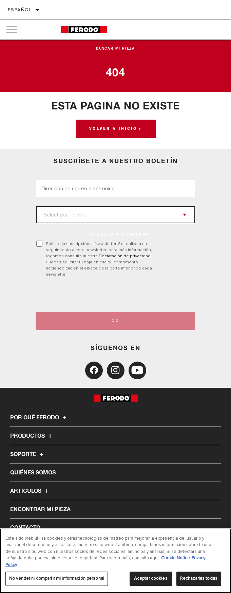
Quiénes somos (33, 472)
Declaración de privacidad (125, 256)
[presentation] (93, 294)
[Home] (84, 29)
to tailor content (119, 235)
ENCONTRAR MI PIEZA (40, 509)
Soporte (27, 454)
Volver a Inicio (113, 128)
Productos (32, 436)
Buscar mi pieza (115, 48)
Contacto (25, 527)
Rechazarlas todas (198, 578)
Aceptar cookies (151, 578)
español (20, 10)
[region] (115, 560)
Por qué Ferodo (39, 417)
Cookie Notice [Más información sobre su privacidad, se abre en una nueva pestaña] (175, 558)
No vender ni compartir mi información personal (56, 578)
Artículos (30, 491)
